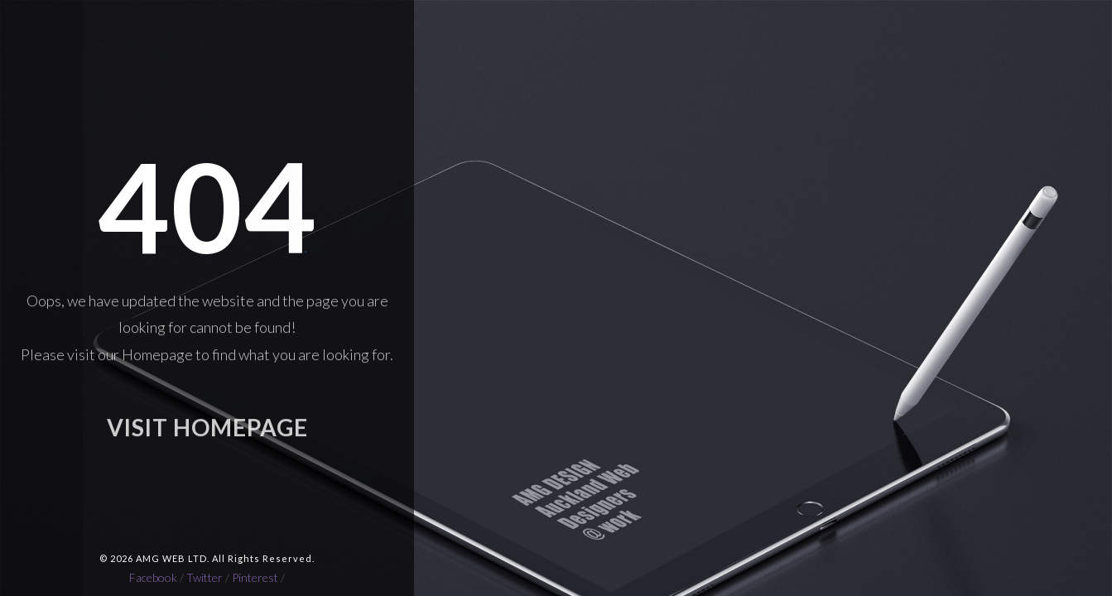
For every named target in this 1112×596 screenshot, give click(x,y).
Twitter (204, 577)
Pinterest (255, 577)
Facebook (153, 577)
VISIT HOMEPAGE (207, 431)
